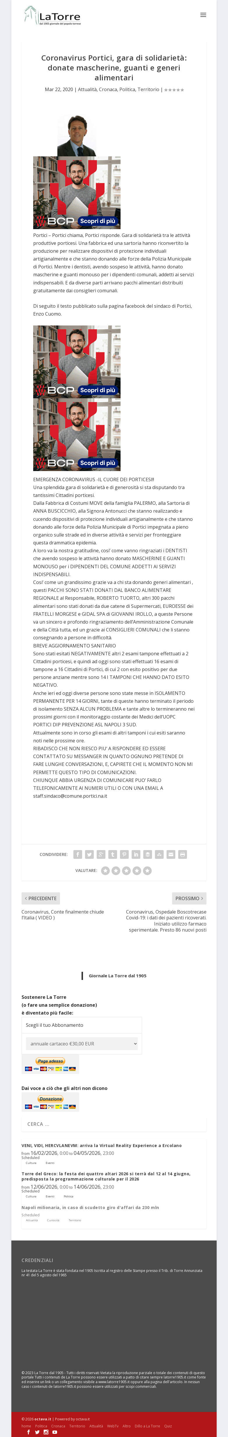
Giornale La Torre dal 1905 (117, 975)
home (26, 1425)
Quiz (168, 1425)
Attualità (87, 88)
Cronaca (108, 88)
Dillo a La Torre (147, 1425)
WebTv (113, 1425)
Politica (127, 88)
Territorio (148, 88)
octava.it (42, 1418)
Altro (127, 1425)
